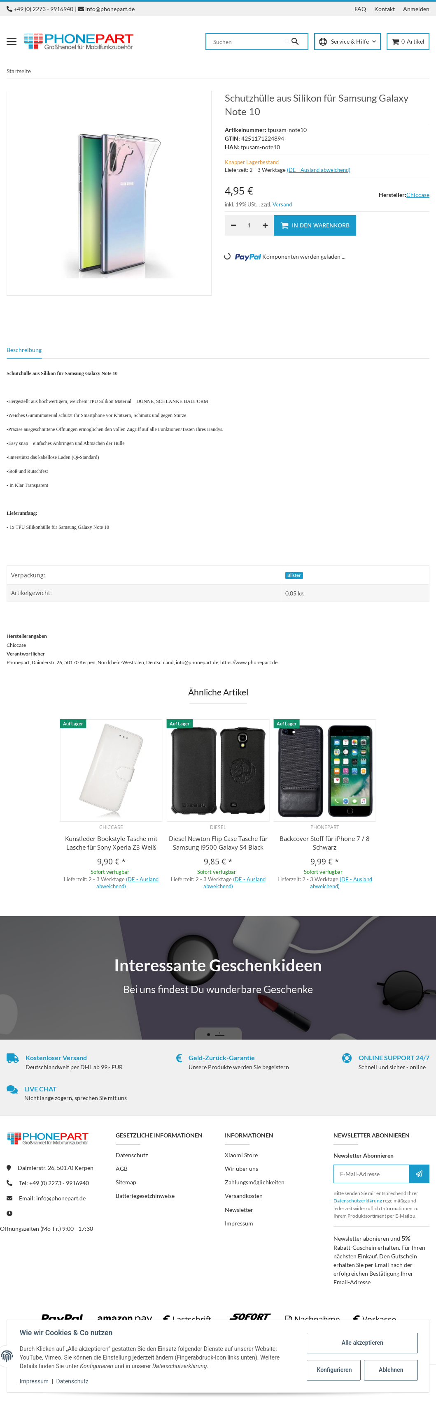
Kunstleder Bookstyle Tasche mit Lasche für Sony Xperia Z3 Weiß (111, 842)
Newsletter (239, 1209)
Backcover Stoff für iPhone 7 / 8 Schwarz (325, 842)
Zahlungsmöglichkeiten (254, 1182)
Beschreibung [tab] (24, 349)
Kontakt (384, 8)
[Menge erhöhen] (265, 225)
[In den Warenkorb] (315, 225)
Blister (294, 575)
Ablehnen (390, 1370)
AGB (122, 1168)
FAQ (360, 8)
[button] (347, 42)
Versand (282, 204)
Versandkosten (244, 1195)
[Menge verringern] (233, 225)
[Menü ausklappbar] (11, 41)
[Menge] (249, 225)
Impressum (34, 1381)
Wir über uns (241, 1168)
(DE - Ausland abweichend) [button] (318, 170)
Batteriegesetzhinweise (145, 1195)
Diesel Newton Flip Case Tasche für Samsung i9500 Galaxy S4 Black (218, 842)
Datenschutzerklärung (357, 1201)
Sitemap (126, 1182)
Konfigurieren (334, 1370)
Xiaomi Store (241, 1154)
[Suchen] (245, 42)
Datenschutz (73, 1381)
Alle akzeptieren (361, 1342)
